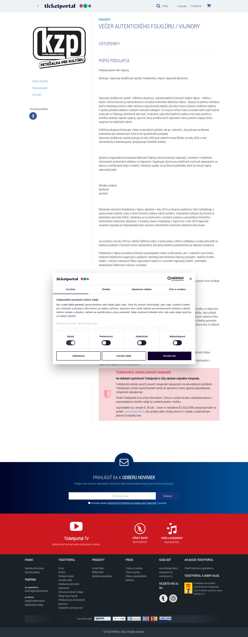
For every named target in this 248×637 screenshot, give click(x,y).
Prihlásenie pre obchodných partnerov (71, 601)
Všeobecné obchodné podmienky (68, 586)
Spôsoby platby (32, 572)
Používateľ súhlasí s (128, 503)
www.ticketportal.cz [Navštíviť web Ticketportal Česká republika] (168, 568)
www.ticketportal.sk (134, 411)
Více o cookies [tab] (177, 289)
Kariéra (61, 572)
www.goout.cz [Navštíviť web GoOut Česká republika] (166, 576)
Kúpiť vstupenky (40, 81)
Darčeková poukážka (102, 576)
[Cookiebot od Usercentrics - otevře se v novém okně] (170, 279)
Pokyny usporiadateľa (136, 576)
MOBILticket (98, 572)
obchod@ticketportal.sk (36, 590)
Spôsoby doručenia (34, 568)
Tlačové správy (133, 572)
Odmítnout (79, 355)
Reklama (130, 580)
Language (182, 6)
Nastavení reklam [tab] (142, 289)
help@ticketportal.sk (35, 600)
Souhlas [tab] (70, 289)
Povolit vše (169, 355)
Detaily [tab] (106, 289)
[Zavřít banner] (190, 279)
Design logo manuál (67, 595)
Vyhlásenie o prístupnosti (70, 607)
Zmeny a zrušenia (134, 568)
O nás (61, 568)
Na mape (36, 94)
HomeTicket (98, 568)
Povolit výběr (124, 355)
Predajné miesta (66, 576)
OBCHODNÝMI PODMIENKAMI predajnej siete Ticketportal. (132, 503)
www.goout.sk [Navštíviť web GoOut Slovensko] (166, 572)
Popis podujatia (39, 88)
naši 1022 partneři (73, 304)
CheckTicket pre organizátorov (199, 568)
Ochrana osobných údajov (71, 591)
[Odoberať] (168, 496)
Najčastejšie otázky (34, 604)
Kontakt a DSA (65, 580)
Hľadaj (162, 6)
